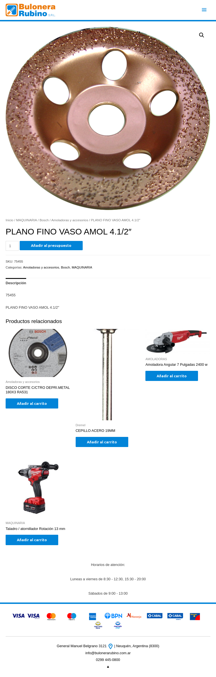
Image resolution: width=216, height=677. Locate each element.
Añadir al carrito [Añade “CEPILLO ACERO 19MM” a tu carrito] (102, 442)
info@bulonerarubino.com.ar (107, 653)
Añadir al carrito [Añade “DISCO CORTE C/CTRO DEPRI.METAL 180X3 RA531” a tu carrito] (32, 403)
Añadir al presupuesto (51, 245)
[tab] (16, 283)
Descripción (16, 283)
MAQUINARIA (26, 220)
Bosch (44, 220)
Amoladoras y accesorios (69, 220)
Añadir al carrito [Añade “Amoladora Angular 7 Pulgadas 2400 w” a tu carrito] (172, 376)
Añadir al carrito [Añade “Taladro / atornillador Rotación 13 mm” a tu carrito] (32, 540)
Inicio (9, 220)
